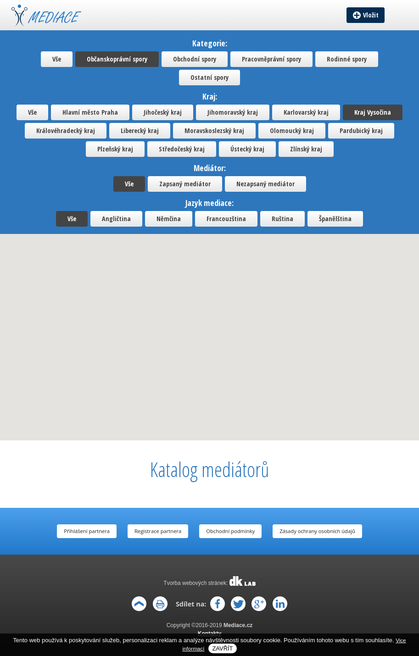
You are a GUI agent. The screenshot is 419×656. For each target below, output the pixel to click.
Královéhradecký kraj (65, 130)
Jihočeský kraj (163, 112)
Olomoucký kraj (292, 130)
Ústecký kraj (247, 149)
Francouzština (226, 218)
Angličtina (116, 218)
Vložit (371, 15)
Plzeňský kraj (115, 149)
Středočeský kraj (182, 149)
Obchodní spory (194, 59)
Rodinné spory (347, 59)
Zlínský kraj (306, 149)
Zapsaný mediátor (185, 183)
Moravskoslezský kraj (214, 130)
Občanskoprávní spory (117, 59)
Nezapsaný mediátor (265, 183)
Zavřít (222, 648)
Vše (56, 59)
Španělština (335, 218)
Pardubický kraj (361, 130)
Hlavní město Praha (90, 112)
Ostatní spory (209, 77)
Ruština (282, 218)
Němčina (168, 218)
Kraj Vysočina (372, 112)
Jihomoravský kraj (232, 112)
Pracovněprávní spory (271, 59)
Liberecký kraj (140, 130)
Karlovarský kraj (306, 112)
